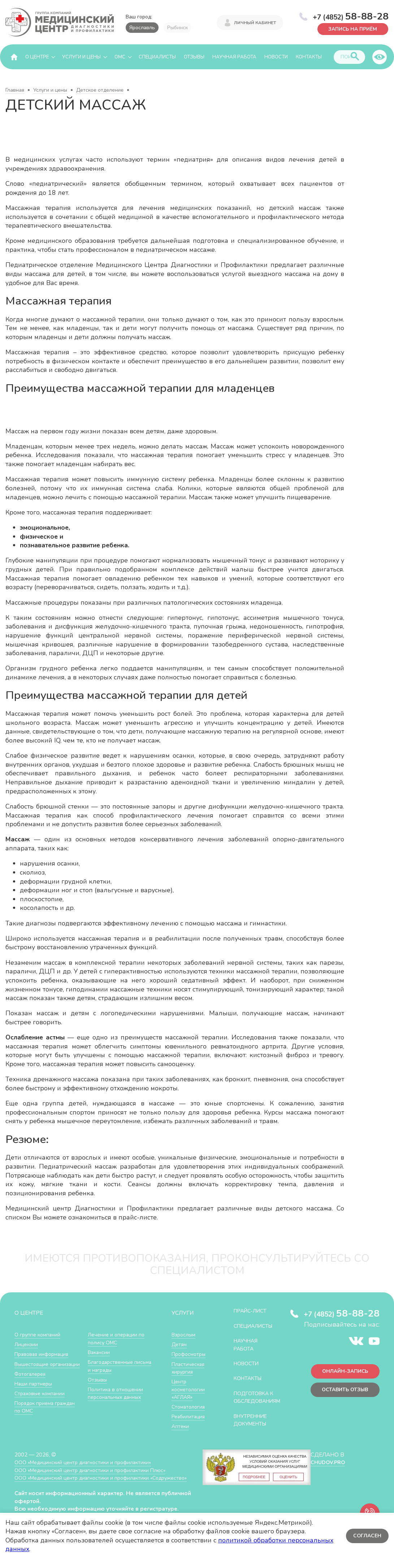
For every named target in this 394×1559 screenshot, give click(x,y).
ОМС (119, 57)
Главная (14, 90)
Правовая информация (43, 1354)
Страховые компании (41, 1401)
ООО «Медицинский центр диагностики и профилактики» (87, 1470)
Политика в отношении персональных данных (117, 1411)
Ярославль (142, 27)
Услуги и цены (81, 57)
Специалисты (157, 57)
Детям (180, 1344)
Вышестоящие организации (33, 1368)
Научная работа (234, 57)
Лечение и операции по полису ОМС (118, 1356)
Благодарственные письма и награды (112, 1384)
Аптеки (181, 1426)
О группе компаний (38, 1335)
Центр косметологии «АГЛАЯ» (189, 1389)
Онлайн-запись (343, 1372)
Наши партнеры (34, 1391)
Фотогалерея (31, 1381)
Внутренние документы (253, 1428)
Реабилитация (190, 1416)
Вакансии (100, 1370)
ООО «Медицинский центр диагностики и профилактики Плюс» (95, 1478)
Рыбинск (177, 27)
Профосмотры (190, 1354)
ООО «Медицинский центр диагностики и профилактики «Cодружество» (86, 1490)
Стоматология (189, 1407)
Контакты (309, 57)
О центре (37, 57)
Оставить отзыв (343, 1391)
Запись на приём (351, 28)
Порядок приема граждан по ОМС (109, 1338)
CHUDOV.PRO (327, 1470)
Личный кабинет (255, 22)
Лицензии (26, 1344)
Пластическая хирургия (189, 1368)
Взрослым (185, 1335)
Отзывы (194, 57)
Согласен (366, 1535)
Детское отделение (100, 90)
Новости (276, 57)
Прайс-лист (252, 1311)
